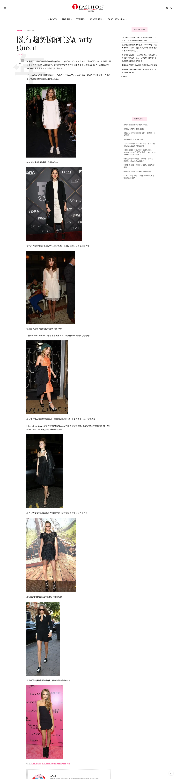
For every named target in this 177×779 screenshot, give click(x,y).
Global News (96, 19)
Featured (80, 19)
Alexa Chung (36, 764)
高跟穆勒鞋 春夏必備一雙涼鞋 (135, 139)
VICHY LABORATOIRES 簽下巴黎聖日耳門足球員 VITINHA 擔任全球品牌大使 (139, 39)
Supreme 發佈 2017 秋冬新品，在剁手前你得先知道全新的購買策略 (139, 144)
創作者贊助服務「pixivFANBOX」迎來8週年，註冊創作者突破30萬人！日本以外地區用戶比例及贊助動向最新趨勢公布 (139, 58)
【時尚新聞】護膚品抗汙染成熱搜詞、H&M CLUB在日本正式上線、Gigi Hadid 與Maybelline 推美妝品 (139, 152)
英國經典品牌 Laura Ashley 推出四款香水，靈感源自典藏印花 (139, 71)
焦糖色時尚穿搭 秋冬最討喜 (134, 129)
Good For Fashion (116, 19)
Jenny (20, 55)
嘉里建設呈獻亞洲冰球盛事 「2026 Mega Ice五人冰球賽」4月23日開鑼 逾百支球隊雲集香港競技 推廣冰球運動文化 (139, 48)
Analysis (52, 19)
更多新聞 (124, 76)
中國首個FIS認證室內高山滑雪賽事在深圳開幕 (139, 65)
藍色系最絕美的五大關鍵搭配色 (136, 125)
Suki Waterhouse (63, 764)
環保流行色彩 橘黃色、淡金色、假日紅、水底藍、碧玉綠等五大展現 (139, 160)
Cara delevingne (49, 764)
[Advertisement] (139, 96)
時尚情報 (19, 30)
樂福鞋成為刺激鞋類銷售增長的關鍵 (137, 171)
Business (66, 19)
